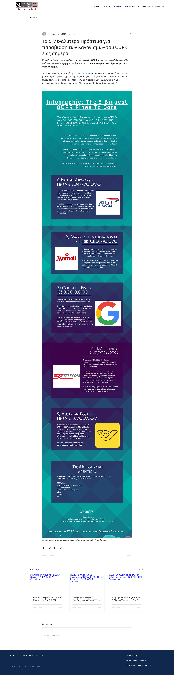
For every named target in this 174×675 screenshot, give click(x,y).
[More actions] (130, 33)
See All (141, 569)
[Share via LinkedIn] (55, 548)
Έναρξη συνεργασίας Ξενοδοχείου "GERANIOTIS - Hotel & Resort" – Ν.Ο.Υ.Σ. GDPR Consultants (86, 598)
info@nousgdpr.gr (139, 660)
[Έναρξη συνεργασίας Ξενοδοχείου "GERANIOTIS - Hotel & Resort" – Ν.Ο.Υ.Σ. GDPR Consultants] (87, 583)
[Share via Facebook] (43, 548)
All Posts (33, 17)
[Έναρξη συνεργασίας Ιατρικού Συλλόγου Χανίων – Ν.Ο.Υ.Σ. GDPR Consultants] (126, 583)
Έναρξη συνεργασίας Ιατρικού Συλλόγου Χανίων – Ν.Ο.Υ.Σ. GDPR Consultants (126, 598)
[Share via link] (61, 548)
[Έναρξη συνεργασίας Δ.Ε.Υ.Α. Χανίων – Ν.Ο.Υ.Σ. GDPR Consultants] (47, 583)
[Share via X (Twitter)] (49, 548)
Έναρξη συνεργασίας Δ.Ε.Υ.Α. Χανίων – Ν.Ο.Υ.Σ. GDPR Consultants (47, 598)
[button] (117, 6)
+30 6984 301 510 (143, 665)
